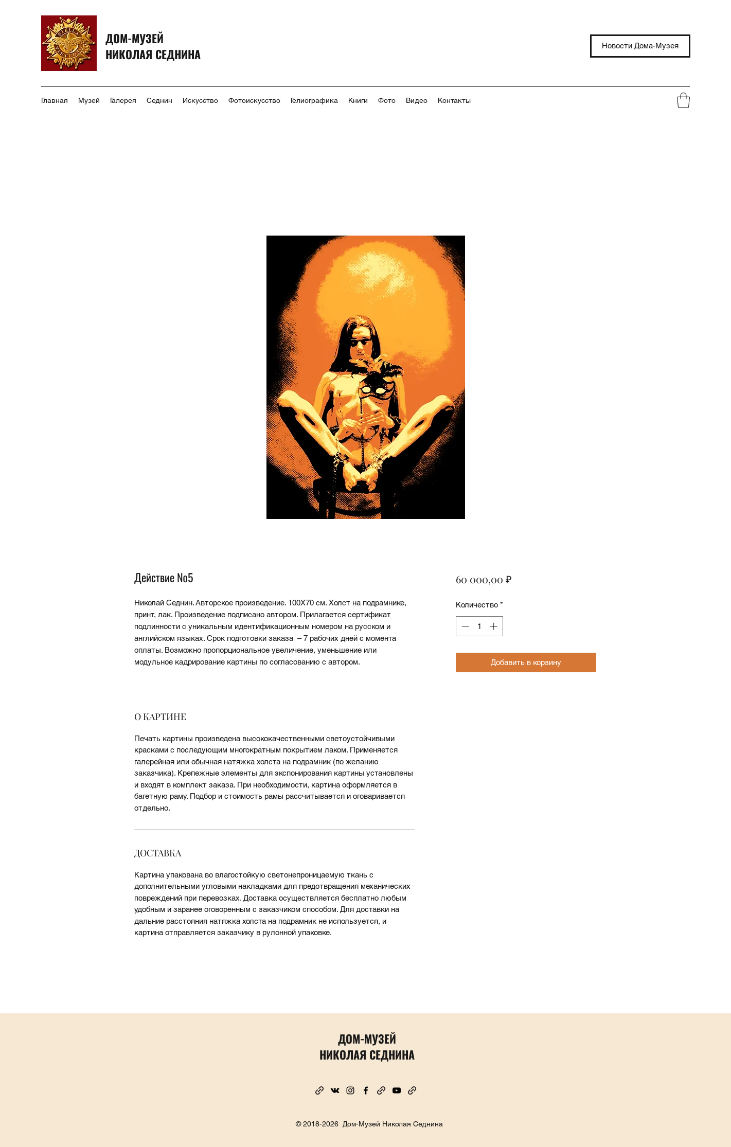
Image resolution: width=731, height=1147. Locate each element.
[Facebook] (366, 1090)
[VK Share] (335, 1090)
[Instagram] (350, 1090)
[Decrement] (464, 626)
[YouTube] (396, 1090)
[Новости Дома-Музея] (640, 46)
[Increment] (495, 626)
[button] (683, 100)
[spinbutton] (479, 626)
